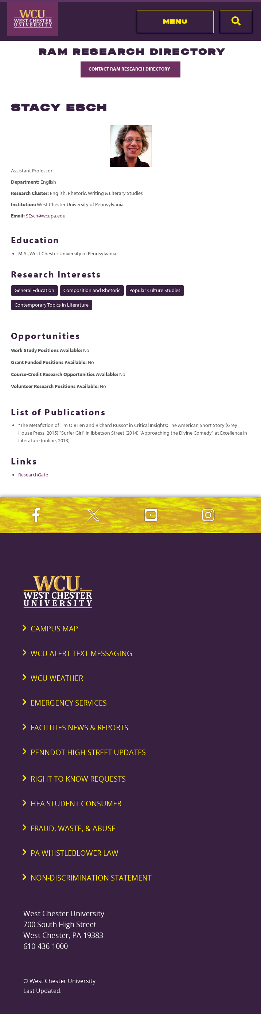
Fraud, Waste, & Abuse (73, 828)
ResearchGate (33, 474)
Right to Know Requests (78, 779)
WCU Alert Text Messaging (81, 653)
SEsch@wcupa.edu (46, 215)
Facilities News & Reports (79, 727)
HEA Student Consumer (76, 804)
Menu (175, 21)
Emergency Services (69, 703)
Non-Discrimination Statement (91, 878)
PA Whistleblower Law (74, 853)
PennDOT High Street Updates (88, 752)
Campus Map (54, 629)
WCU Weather (57, 678)
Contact (130, 69)
